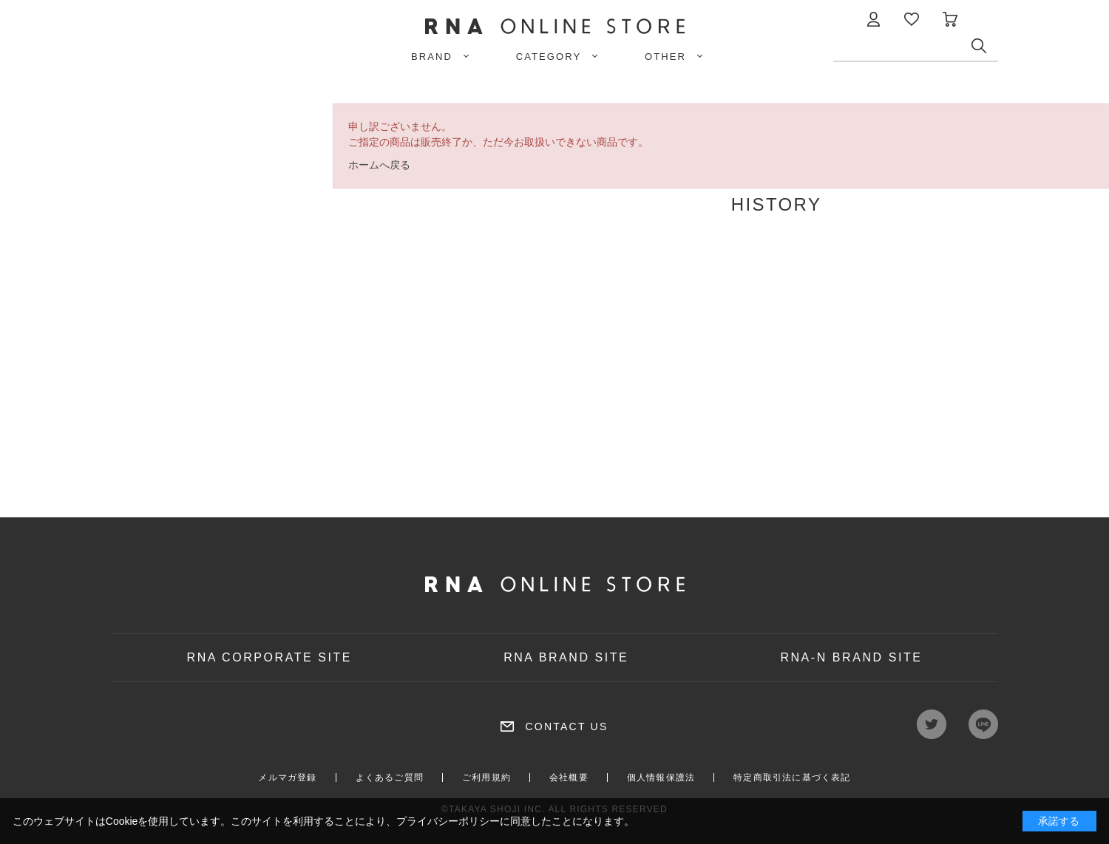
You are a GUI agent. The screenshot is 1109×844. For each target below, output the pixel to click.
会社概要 (569, 777)
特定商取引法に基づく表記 (791, 777)
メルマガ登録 (287, 777)
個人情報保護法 (661, 777)
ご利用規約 (486, 777)
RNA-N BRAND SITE (851, 657)
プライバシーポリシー (448, 821)
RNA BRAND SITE (565, 657)
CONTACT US (566, 726)
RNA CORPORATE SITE (270, 657)
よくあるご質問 (390, 777)
